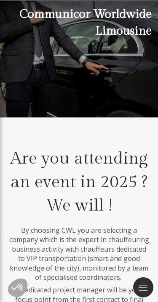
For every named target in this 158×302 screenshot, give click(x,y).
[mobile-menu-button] (143, 287)
